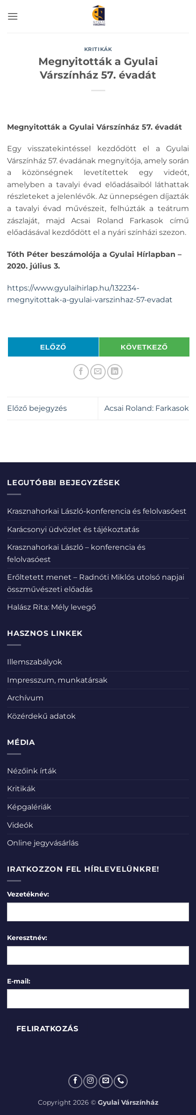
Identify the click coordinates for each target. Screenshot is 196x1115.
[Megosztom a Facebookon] (81, 371)
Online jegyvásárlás (43, 842)
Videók (20, 825)
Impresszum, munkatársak (57, 680)
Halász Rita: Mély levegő (51, 607)
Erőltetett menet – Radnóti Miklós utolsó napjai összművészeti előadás (95, 583)
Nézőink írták (32, 770)
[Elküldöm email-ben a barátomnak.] (98, 371)
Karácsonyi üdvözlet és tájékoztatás (73, 529)
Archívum (25, 697)
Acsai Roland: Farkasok (146, 408)
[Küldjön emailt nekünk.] (106, 1081)
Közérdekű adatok (41, 716)
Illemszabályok (34, 661)
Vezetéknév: (28, 894)
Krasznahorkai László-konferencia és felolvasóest (97, 511)
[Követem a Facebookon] (75, 1081)
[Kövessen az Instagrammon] (90, 1081)
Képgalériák (29, 806)
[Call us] (121, 1081)
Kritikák (98, 49)
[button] (12, 16)
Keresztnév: (27, 937)
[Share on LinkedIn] (115, 371)
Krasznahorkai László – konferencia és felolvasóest (76, 553)
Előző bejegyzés (37, 408)
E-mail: (18, 981)
